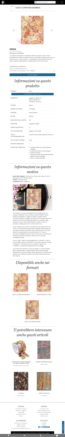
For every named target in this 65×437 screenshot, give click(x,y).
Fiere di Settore (21, 426)
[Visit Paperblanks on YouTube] (43, 427)
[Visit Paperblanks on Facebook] (39, 427)
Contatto (44, 423)
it (57, 2)
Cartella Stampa (44, 414)
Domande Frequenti (21, 409)
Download (21, 412)
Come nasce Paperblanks (44, 412)
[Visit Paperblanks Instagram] (41, 427)
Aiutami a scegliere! (21, 410)
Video (21, 416)
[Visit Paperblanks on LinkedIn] (47, 427)
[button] (16, 197)
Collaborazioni (44, 416)
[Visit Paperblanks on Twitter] (45, 427)
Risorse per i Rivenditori (21, 423)
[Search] (46, 2)
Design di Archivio (21, 414)
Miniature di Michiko (17, 53)
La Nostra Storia (44, 409)
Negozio (44, 425)
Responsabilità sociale (44, 410)
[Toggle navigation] (62, 2)
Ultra (22, 70)
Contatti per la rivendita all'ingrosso (21, 428)
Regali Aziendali (21, 425)
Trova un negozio (32, 75)
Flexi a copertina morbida (27, 8)
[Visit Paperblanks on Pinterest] (49, 427)
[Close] (52, 433)
